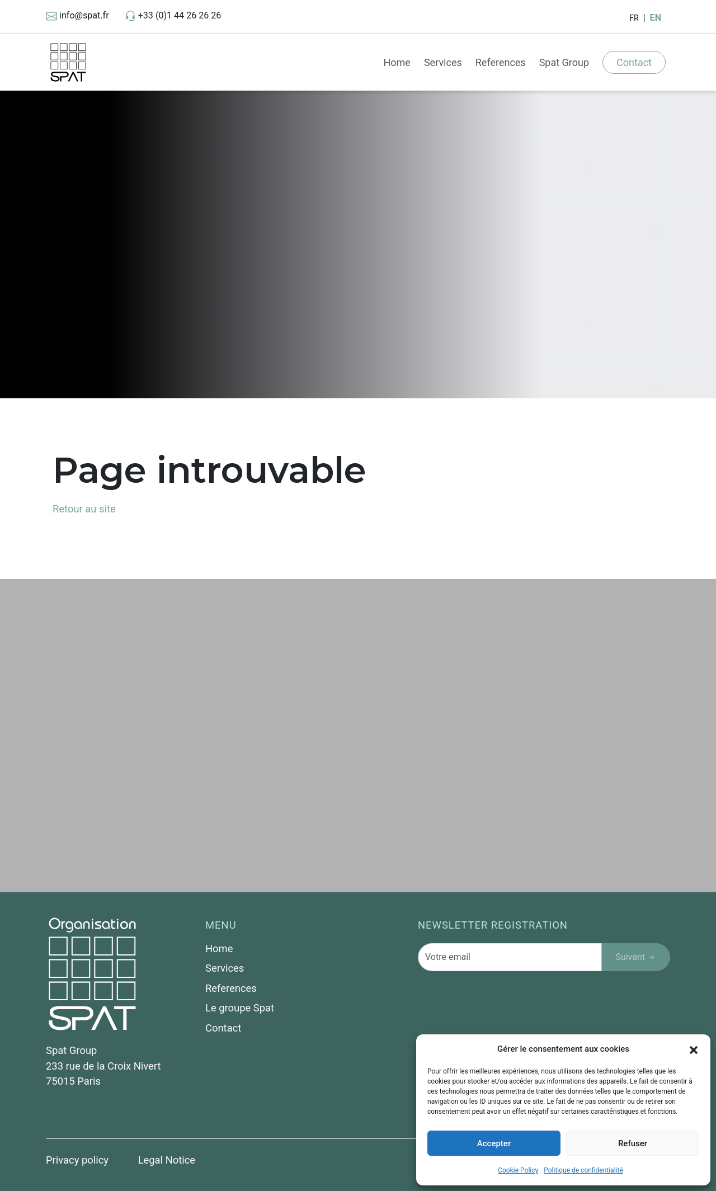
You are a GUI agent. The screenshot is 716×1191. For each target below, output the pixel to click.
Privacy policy (78, 1160)
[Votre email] (510, 957)
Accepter (494, 1143)
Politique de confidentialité (583, 1170)
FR (633, 17)
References (500, 62)
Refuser (632, 1143)
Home (396, 62)
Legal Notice (167, 1160)
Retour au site (84, 509)
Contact (634, 62)
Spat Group (564, 62)
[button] (693, 1049)
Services (443, 62)
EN (655, 17)
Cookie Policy (518, 1170)
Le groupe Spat (239, 1008)
